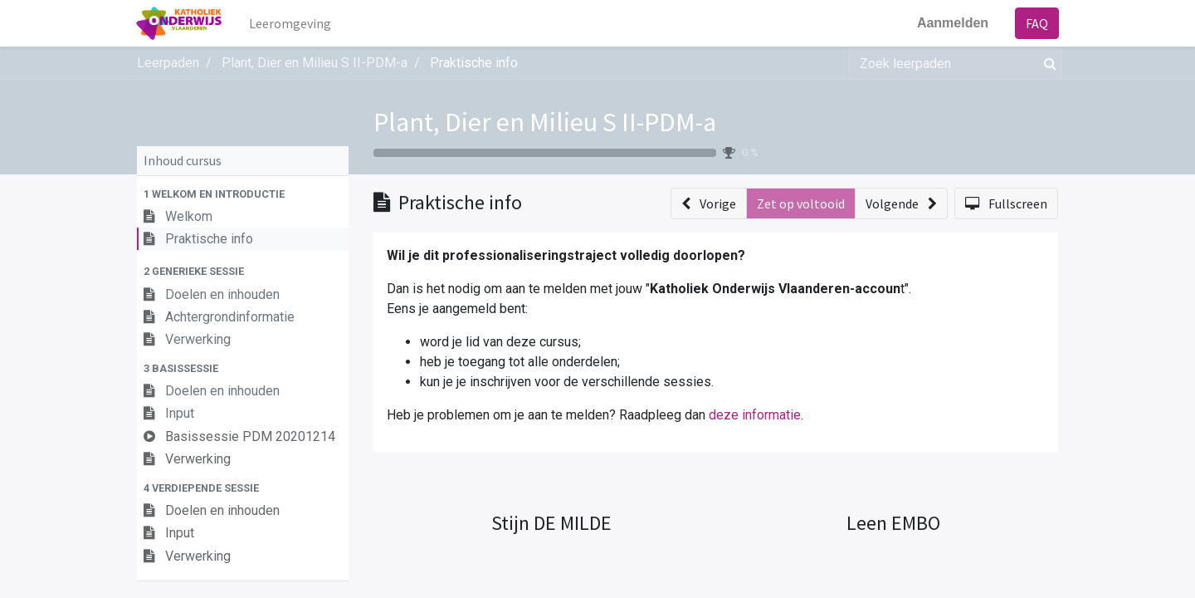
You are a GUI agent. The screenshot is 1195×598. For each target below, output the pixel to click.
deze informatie (755, 415)
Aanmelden (952, 23)
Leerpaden (168, 63)
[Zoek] (1047, 63)
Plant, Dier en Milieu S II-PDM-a (544, 122)
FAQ (1036, 23)
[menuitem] (291, 23)
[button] (243, 194)
